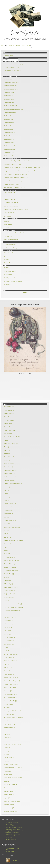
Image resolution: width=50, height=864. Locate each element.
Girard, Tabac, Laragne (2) (11, 587)
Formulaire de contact (12, 848)
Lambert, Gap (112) (9, 644)
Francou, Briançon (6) (10, 564)
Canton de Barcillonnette (10, 85)
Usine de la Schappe (9, 212)
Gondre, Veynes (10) (9, 590)
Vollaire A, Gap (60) (9, 804)
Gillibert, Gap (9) (8, 584)
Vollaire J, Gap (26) (9, 808)
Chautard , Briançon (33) (10, 497)
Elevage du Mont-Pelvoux (11, 206)
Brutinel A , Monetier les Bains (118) (13, 483)
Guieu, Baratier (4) (9, 597)
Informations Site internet (12, 826)
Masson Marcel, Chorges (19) (12, 681)
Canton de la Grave (9, 152)
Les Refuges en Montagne (11, 248)
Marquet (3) (7, 670)
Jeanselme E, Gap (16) (10, 617)
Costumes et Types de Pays (12, 834)
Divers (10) (7, 523)
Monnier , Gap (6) (8, 704)
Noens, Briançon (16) (9, 727)
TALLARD (6, 259)
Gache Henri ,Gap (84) (10, 567)
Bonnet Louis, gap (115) (10, 470)
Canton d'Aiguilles (9, 142)
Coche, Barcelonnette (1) (10, 507)
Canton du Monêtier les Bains (12, 156)
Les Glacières (7, 216)
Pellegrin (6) (7, 737)
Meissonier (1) (8, 691)
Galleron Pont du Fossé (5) (11, 570)
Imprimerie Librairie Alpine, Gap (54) (13, 607)
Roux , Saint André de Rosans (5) (13, 777)
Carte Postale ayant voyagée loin (12, 70)
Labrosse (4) (7, 634)
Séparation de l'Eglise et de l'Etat (12, 164)
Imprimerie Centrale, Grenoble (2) (13, 604)
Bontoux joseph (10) (9, 473)
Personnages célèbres (14, 45)
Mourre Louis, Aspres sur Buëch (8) (13, 717)
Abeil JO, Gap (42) (9, 406)
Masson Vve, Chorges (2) (11, 684)
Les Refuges (8, 837)
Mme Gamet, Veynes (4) (10, 697)
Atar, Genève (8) (8, 433)
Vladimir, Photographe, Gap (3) (12, 801)
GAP (5, 256)
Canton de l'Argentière (10, 146)
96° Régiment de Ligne (10, 271)
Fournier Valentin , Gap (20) (11, 560)
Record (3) (7, 754)
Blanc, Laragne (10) (9, 463)
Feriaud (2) (7, 550)
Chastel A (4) (7, 493)
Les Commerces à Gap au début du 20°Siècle (16, 74)
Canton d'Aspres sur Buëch (11, 82)
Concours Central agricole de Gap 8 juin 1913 (16, 177)
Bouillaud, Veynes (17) (10, 480)
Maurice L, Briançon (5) (10, 687)
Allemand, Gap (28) (9, 420)
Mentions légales (9, 851)
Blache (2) (7, 460)
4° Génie (6, 288)
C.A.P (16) (7, 487)
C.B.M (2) (6, 490)
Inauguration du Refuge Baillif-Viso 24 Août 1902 (17, 161)
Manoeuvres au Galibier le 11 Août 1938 (14, 187)
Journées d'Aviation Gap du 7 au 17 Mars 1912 (16, 174)
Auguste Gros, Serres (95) (11, 443)
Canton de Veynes (9, 122)
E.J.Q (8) (6, 530)
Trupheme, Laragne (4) (10, 791)
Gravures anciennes (10, 839)
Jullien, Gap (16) (8, 627)
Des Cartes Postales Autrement (13, 827)
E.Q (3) (6, 533)
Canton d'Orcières (9, 136)
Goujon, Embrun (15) (9, 594)
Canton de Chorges (9, 126)
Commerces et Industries (12, 832)
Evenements (8, 824)
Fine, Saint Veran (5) (9, 557)
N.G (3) (6, 721)
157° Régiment (8, 274)
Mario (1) (6, 664)
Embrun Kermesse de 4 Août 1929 (13, 184)
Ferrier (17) (7, 553)
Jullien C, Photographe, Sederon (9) (13, 624)
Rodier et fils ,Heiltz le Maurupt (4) (13, 767)
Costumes (6, 221)
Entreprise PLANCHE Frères (11, 199)
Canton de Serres (8, 115)
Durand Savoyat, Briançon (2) (12, 527)
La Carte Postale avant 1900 (11, 67)
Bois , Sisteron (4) (9, 467)
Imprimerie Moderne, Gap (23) (12, 610)
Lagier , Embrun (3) (9, 640)
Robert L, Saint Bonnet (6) (11, 764)
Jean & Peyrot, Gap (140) (11, 614)
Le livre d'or (9, 849)
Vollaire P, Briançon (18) (10, 811)
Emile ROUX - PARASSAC (11, 239)
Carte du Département (10, 263)
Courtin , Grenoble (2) (10, 520)
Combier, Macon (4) (9, 513)
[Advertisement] (25, 386)
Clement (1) (7, 500)
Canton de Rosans (9, 102)
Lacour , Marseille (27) (10, 637)
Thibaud (6, 787)
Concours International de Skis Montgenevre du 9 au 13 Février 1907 (22, 167)
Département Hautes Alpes (12, 829)
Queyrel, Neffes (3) (9, 751)
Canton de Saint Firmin (10, 112)
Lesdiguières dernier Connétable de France (15, 232)
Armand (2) (7, 426)
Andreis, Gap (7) (8, 423)
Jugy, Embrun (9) (8, 620)
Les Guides (7, 227)
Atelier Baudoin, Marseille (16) (12, 437)
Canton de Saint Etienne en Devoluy (13, 109)
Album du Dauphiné (9, 253)
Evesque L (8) (8, 543)
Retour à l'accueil (8, 55)
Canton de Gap (8, 79)
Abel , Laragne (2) (9, 410)
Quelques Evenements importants (14, 831)
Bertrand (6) (7, 453)
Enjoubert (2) (7, 537)
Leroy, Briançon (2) (9, 657)
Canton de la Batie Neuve (11, 89)
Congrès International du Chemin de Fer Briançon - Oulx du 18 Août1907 (23, 171)
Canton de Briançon (9, 149)
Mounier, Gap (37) (9, 714)
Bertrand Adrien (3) (9, 457)
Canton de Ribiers (9, 99)
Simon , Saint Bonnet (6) (10, 784)
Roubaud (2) (7, 771)
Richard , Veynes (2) (9, 757)
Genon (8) (6, 577)
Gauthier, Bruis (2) (9, 574)
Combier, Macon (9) (9, 510)
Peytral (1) (7, 747)
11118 (25, 292)
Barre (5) (6, 447)
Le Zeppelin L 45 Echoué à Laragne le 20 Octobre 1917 (18, 181)
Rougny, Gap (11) (8, 774)
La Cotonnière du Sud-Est (11, 202)
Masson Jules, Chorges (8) (11, 677)
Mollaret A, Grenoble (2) (10, 701)
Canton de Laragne (9, 92)
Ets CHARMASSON (9, 192)
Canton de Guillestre (9, 132)
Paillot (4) (6, 731)
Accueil (3, 45)
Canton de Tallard (8, 119)
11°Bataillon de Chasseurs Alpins (13, 281)
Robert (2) (6, 761)
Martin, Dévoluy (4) (9, 674)
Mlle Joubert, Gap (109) (10, 694)
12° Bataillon (7, 284)
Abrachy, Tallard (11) (9, 413)
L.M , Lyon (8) (7, 630)
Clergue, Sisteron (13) (10, 503)
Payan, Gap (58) (8, 734)
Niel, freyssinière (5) (9, 724)
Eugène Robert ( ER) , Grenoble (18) (13, 540)
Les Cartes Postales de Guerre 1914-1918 (14, 47)
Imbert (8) (6, 600)
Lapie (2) (6, 647)
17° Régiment (7, 268)
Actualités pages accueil (11, 822)
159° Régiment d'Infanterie (11, 278)
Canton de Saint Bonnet (10, 105)
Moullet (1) (7, 707)
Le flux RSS (11, 860)
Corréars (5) (7, 517)
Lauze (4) (6, 650)
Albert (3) (6, 416)
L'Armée (7, 841)
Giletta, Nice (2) (8, 580)
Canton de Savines (9, 139)
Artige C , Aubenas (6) (10, 430)
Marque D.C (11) (8, 667)
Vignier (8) (7, 797)
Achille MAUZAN (26, 45)
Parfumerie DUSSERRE (10, 196)
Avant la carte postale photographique (14, 64)
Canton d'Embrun (8, 129)
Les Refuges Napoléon (10, 244)
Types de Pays (8, 224)
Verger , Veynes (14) (9, 794)
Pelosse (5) (7, 741)
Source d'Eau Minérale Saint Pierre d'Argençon (16, 209)
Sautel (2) (6, 781)
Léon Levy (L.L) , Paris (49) (11, 654)
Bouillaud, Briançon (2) (10, 477)
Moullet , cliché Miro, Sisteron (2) (12, 711)
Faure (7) (6, 547)
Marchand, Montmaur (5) (10, 660)
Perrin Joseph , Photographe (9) (12, 744)
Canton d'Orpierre (9, 95)
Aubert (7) (6, 440)
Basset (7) (7, 450)
